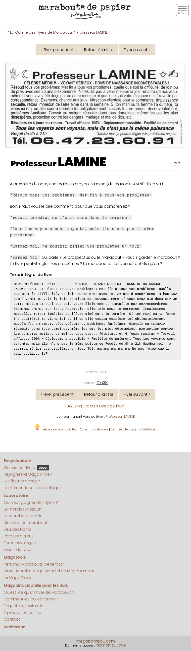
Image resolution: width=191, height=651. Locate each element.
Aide (83, 429)
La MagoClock (17, 578)
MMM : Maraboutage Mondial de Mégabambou (50, 571)
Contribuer (148, 429)
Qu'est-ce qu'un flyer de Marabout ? (39, 592)
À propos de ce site (22, 612)
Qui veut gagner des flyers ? (31, 502)
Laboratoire (16, 495)
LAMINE (82, 162)
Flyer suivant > (137, 50)
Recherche (14, 627)
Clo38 (102, 383)
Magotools (15, 557)
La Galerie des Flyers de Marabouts (41, 32)
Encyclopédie (17, 460)
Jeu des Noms (17, 529)
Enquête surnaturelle (24, 606)
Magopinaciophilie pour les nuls (36, 585)
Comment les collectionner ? (31, 599)
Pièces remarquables (55, 429)
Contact (12, 619)
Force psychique (20, 543)
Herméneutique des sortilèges (32, 488)
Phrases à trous (19, 536)
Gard (175, 163)
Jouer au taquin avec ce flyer (95, 406)
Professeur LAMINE (120, 416)
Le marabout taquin (23, 509)
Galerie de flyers (26, 467)
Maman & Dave (111, 645)
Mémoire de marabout (26, 522)
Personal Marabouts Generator (34, 564)
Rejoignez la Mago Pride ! (28, 474)
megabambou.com (95, 641)
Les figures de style (22, 481)
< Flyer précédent (57, 50)
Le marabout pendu (23, 516)
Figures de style (124, 429)
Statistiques (99, 429)
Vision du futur (18, 549)
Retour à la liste (98, 50)
